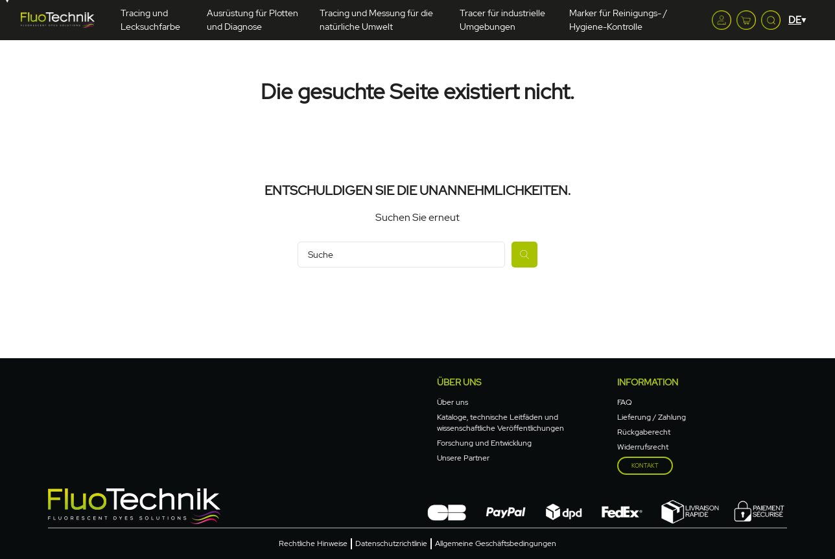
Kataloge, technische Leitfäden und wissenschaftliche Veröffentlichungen (500, 422)
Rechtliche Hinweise (313, 543)
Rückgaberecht (643, 432)
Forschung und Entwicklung (484, 443)
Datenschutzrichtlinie (391, 543)
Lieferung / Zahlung (651, 417)
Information (647, 382)
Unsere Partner (463, 458)
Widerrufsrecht (642, 447)
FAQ (624, 402)
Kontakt (645, 466)
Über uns (459, 382)
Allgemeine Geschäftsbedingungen (495, 543)
